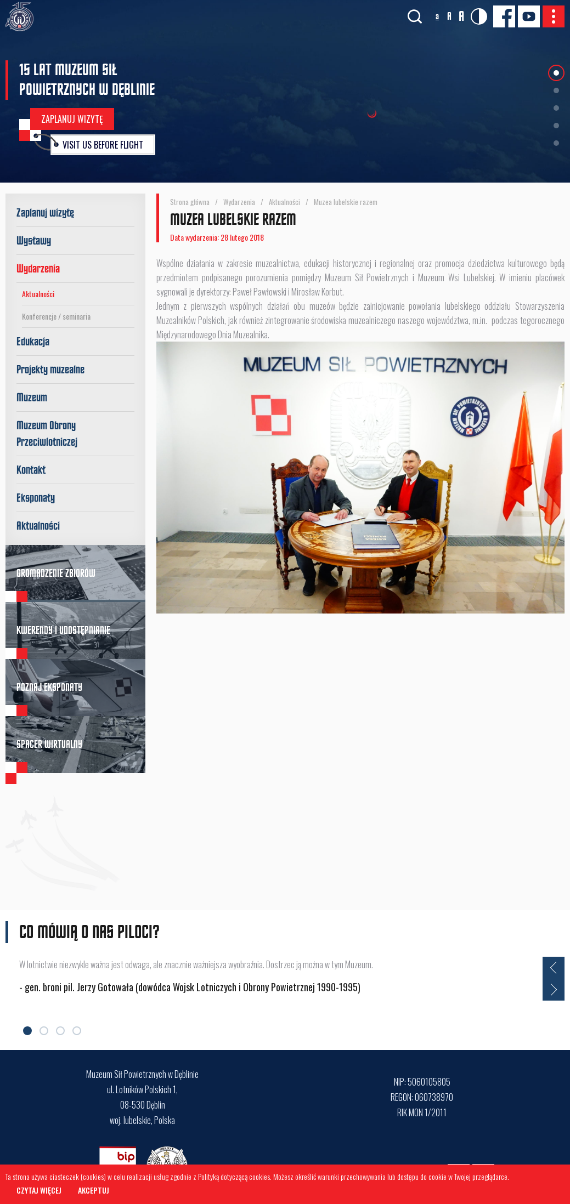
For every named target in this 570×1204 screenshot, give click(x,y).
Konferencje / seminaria (56, 316)
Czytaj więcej (38, 1190)
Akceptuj (93, 1190)
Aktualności (38, 293)
